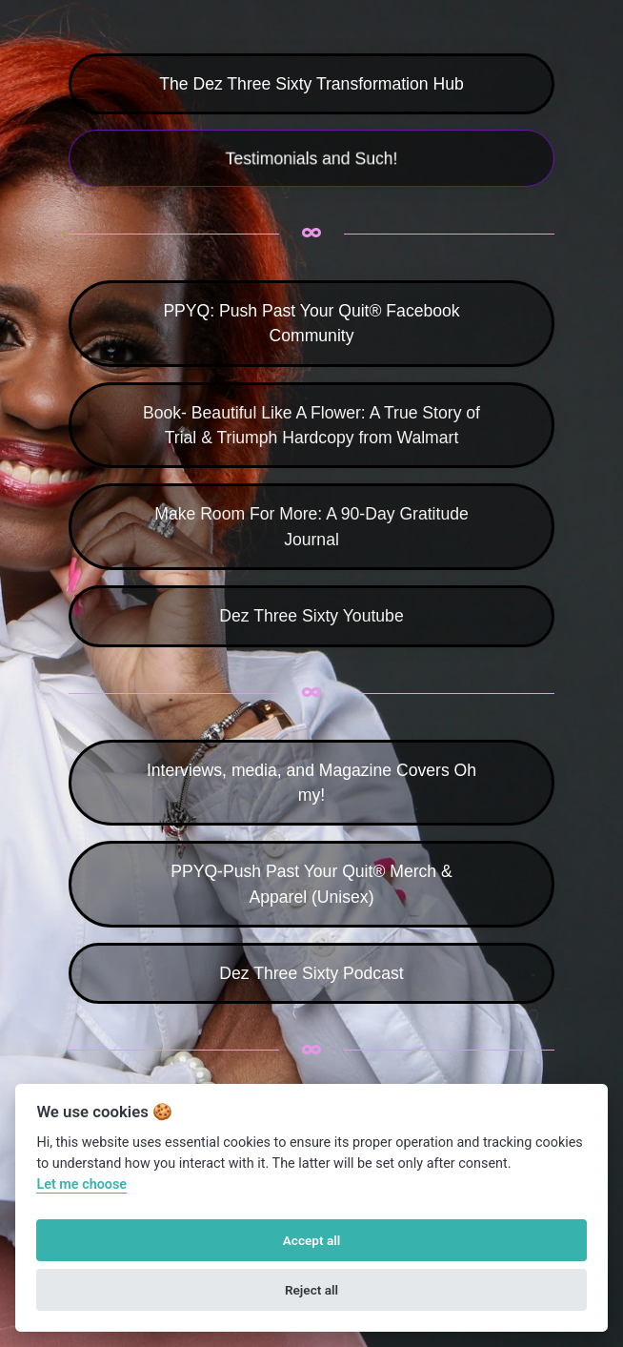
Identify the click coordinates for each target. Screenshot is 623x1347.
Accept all (312, 1240)
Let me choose (81, 1184)
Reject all (311, 1289)
